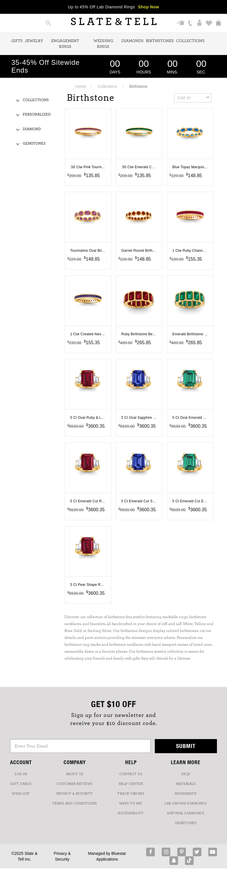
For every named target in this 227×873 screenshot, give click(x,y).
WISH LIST (21, 793)
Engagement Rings (65, 44)
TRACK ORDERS (130, 793)
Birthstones (160, 41)
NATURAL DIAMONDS (185, 813)
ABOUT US (74, 774)
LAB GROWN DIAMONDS (186, 803)
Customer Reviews (75, 783)
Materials (186, 783)
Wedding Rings (103, 44)
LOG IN (21, 774)
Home (80, 86)
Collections (190, 41)
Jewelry (34, 41)
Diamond (32, 129)
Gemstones (34, 143)
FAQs (185, 774)
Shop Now (148, 7)
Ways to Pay (131, 803)
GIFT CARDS (21, 783)
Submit (186, 746)
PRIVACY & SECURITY (74, 793)
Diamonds (132, 41)
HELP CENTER (131, 783)
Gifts (17, 41)
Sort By (193, 97)
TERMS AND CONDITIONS (74, 803)
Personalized (37, 114)
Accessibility (131, 813)
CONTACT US (130, 774)
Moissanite (186, 793)
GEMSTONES (186, 823)
